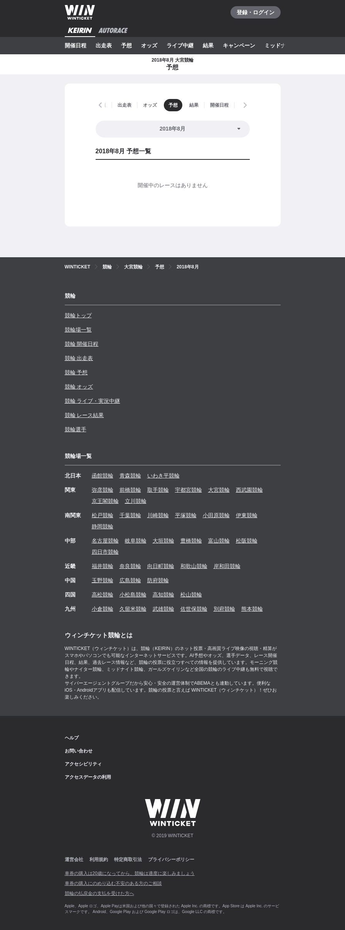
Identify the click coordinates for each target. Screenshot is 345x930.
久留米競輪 (132, 609)
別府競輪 (224, 609)
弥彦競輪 (102, 490)
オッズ (149, 45)
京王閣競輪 (105, 501)
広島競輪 (130, 580)
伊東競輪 (246, 515)
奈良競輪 (130, 566)
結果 (208, 45)
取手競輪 (158, 490)
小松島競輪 (132, 595)
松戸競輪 (102, 515)
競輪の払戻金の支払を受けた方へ (99, 893)
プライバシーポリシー (171, 859)
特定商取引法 (128, 859)
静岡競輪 (102, 526)
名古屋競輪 (105, 541)
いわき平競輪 (163, 476)
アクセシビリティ (83, 764)
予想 (126, 45)
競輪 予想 (76, 372)
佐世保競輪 (193, 609)
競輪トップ (78, 315)
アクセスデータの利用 (88, 777)
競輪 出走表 (79, 358)
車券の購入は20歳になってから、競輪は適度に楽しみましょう (130, 873)
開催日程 (75, 45)
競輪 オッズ (79, 387)
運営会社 (74, 859)
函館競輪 (102, 476)
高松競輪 (102, 595)
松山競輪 (191, 595)
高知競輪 (163, 595)
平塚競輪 (186, 515)
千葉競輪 (130, 515)
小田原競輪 (216, 515)
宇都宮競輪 (188, 490)
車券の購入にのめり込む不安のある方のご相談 (113, 883)
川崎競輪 (158, 515)
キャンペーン (239, 45)
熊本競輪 (252, 609)
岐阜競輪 (135, 541)
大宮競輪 (219, 490)
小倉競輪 (102, 609)
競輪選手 (75, 429)
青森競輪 (130, 476)
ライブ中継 (180, 45)
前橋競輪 (130, 490)
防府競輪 (158, 580)
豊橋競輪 (191, 541)
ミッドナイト (280, 45)
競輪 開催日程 (82, 344)
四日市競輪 (105, 552)
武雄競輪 (163, 609)
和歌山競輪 (193, 566)
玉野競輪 (102, 580)
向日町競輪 (160, 566)
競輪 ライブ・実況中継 (92, 401)
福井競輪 (102, 566)
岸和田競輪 (227, 566)
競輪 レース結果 (84, 415)
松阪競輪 (246, 541)
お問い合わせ (79, 751)
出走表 (104, 45)
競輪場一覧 (78, 330)
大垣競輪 (163, 541)
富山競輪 (219, 541)
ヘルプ (72, 738)
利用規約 (98, 859)
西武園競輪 (249, 490)
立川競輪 (135, 501)
